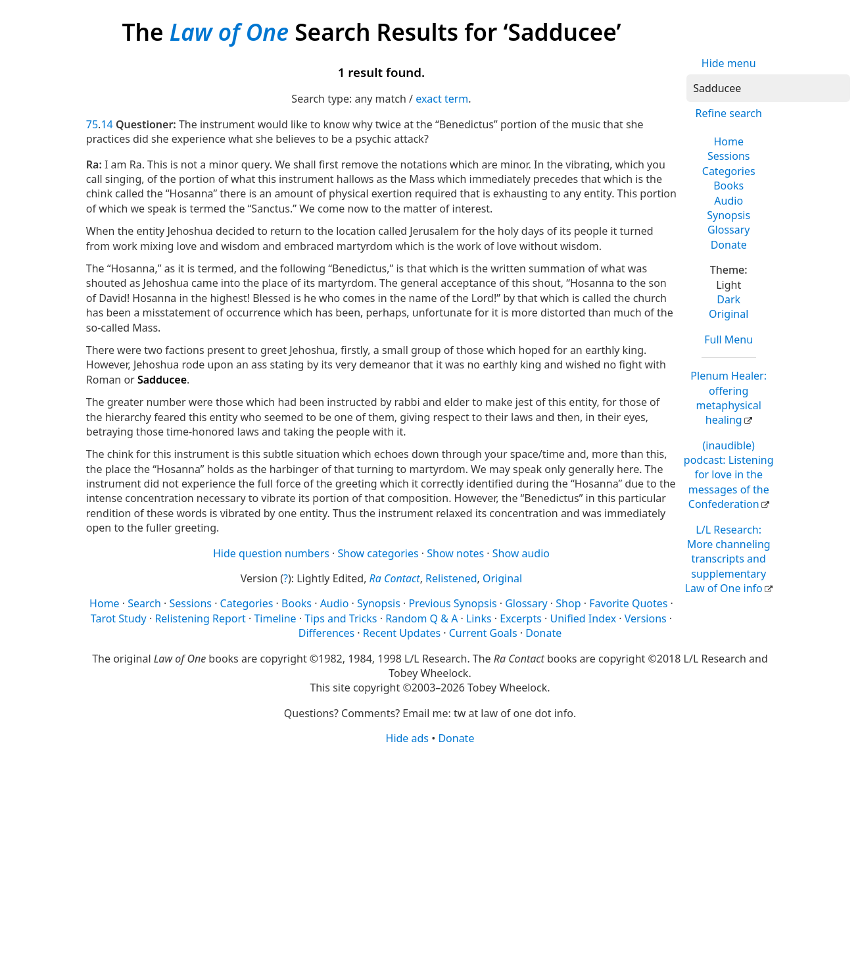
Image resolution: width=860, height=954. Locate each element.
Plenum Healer (728, 397)
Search (144, 603)
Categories (728, 171)
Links (479, 618)
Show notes (455, 553)
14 (106, 124)
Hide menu (729, 63)
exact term (442, 98)
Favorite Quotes (628, 603)
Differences (326, 633)
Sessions (728, 156)
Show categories (378, 553)
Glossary (728, 229)
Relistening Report (200, 618)
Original (728, 314)
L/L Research (728, 559)
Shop (568, 603)
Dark (728, 299)
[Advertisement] (430, 849)
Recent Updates (402, 633)
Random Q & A (421, 618)
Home (728, 141)
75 (92, 124)
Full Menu (728, 339)
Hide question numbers (271, 553)
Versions (646, 618)
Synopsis (728, 215)
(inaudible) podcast (729, 475)
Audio (728, 200)
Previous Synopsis (452, 603)
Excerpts (521, 618)
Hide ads (407, 738)
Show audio (521, 553)
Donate (729, 245)
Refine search (729, 113)
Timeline (275, 618)
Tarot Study (119, 618)
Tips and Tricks (340, 618)
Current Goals (483, 633)
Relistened (451, 578)
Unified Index (583, 618)
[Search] (768, 88)
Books (728, 185)
